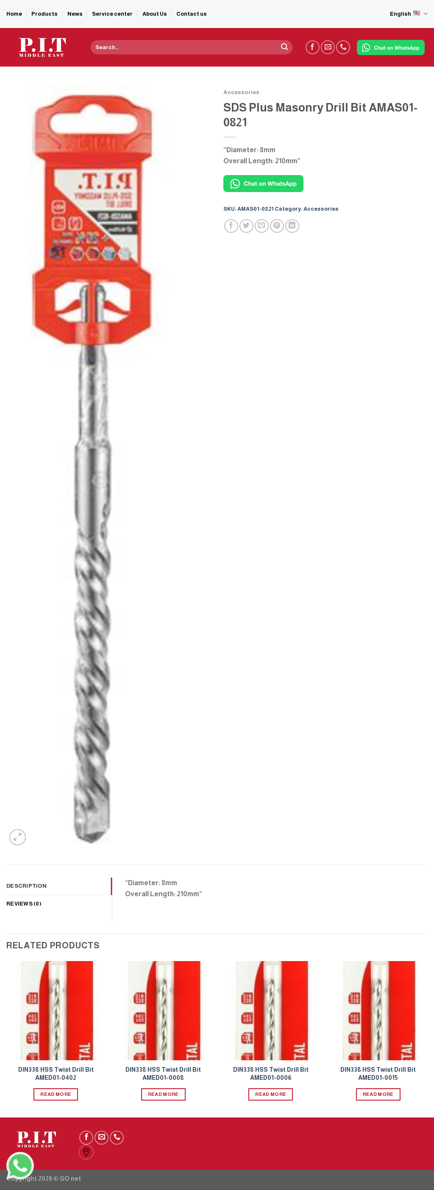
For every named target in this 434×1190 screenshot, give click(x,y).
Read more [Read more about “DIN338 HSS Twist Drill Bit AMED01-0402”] (55, 1094)
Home (14, 14)
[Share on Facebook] (231, 226)
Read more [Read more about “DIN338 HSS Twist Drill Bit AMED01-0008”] (163, 1094)
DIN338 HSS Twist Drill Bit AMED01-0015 (378, 1073)
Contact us (191, 14)
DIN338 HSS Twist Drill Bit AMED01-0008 (163, 1073)
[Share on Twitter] (246, 226)
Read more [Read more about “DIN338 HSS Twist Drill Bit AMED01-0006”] (270, 1094)
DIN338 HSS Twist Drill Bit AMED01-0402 (56, 1073)
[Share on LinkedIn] (292, 226)
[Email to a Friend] (262, 226)
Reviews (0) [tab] (24, 903)
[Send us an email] (328, 47)
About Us (154, 14)
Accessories (241, 92)
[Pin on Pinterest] (277, 226)
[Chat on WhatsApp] (391, 47)
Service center (112, 14)
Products (44, 14)
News (75, 14)
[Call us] (343, 47)
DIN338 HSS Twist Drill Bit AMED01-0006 (271, 1073)
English (409, 14)
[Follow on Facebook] (313, 47)
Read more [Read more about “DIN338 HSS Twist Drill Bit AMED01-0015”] (378, 1094)
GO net (70, 1178)
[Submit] (284, 47)
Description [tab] (26, 886)
